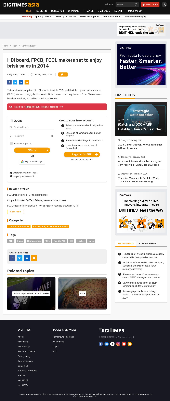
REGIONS (41, 10)
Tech (15, 46)
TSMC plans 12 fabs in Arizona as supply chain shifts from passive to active (143, 256)
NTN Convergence (89, 16)
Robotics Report (111, 16)
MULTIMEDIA (135, 10)
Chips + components (19, 226)
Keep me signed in (22, 143)
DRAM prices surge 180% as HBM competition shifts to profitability (139, 284)
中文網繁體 (23, 380)
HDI (71, 241)
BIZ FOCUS (104, 10)
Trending (27, 16)
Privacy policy (24, 356)
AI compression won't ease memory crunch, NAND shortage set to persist (141, 276)
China (20, 241)
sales (91, 241)
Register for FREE (85, 154)
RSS (54, 351)
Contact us (23, 365)
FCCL (47, 241)
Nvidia (48, 16)
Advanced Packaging (135, 16)
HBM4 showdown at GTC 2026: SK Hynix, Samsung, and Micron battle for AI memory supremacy (143, 265)
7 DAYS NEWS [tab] (147, 243)
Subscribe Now (55, 106)
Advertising (23, 341)
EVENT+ (119, 10)
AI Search (71, 16)
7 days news (58, 341)
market (80, 241)
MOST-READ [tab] (126, 243)
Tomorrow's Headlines (63, 336)
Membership (24, 346)
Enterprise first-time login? (25, 172)
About (21, 336)
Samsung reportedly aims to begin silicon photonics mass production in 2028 (140, 294)
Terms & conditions (27, 351)
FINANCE (89, 10)
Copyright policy (25, 361)
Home (5, 46)
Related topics (20, 271)
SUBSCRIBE (150, 4)
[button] (32, 162)
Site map (22, 375)
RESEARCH (57, 10)
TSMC (59, 16)
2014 (11, 241)
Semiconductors (29, 46)
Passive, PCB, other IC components (50, 226)
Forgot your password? (24, 176)
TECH (29, 10)
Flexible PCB (59, 241)
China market (34, 241)
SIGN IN (38, 150)
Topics (56, 346)
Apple (38, 16)
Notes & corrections (27, 370)
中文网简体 (23, 385)
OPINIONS (73, 10)
